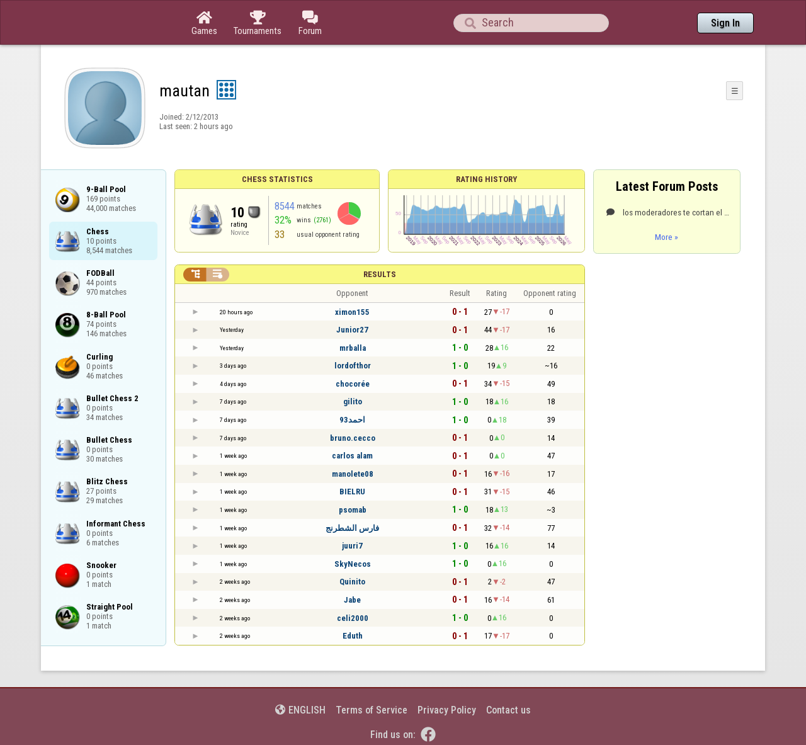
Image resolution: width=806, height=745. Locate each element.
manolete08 (352, 474)
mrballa (352, 348)
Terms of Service (371, 710)
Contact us (508, 710)
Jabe (352, 600)
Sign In (725, 23)
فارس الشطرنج (352, 528)
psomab (352, 510)
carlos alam (352, 455)
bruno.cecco (352, 438)
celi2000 (352, 618)
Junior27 (352, 329)
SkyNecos (352, 564)
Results (379, 274)
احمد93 (352, 419)
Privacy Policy (446, 710)
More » (666, 237)
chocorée (353, 384)
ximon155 (352, 312)
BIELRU (352, 491)
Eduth (353, 635)
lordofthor (352, 365)
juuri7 (352, 545)
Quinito (352, 581)
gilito (352, 401)
